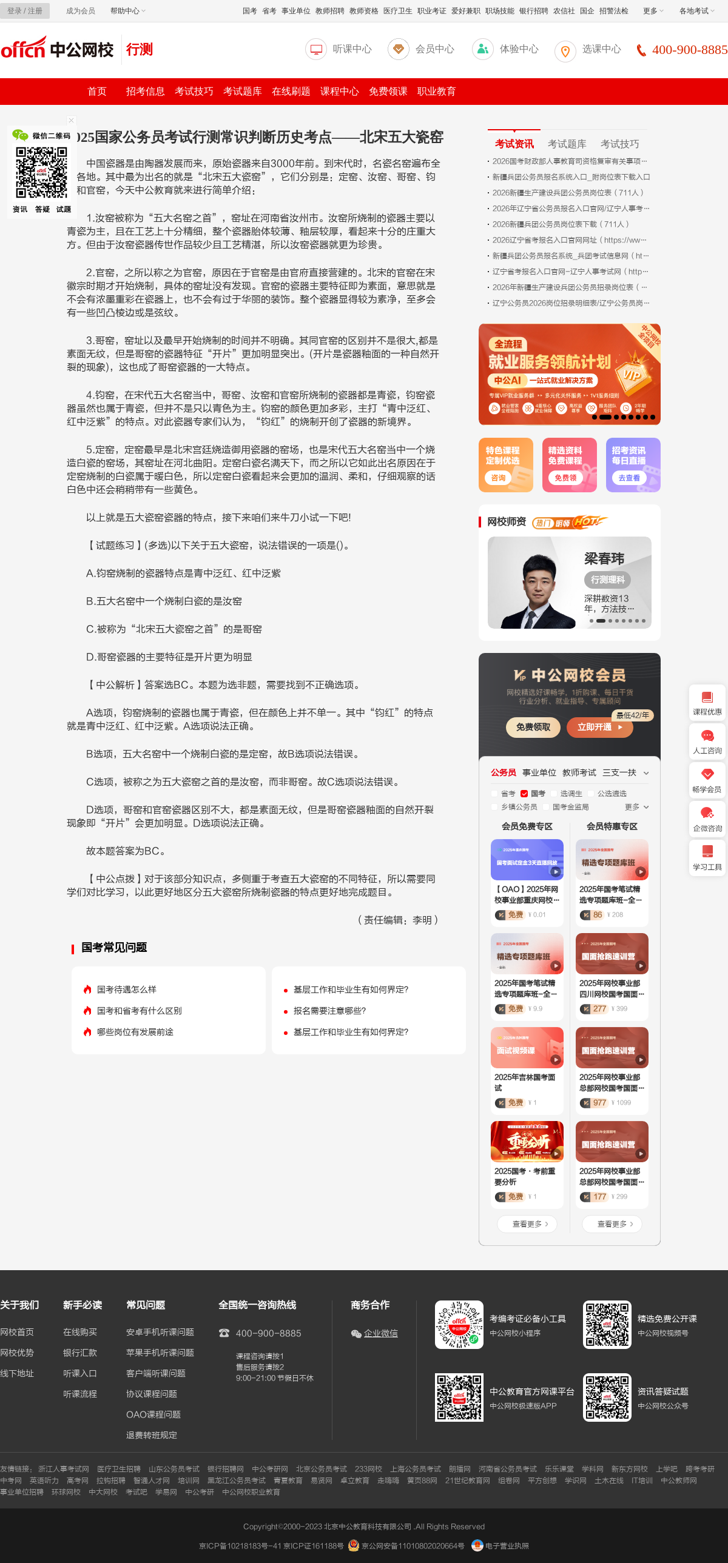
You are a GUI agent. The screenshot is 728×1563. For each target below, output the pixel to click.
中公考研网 (270, 1469)
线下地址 (17, 1374)
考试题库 (242, 91)
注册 (35, 11)
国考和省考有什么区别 (139, 1011)
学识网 (576, 1480)
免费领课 (388, 91)
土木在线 (609, 1480)
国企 (587, 11)
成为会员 (80, 11)
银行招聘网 (225, 1469)
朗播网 (460, 1469)
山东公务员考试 (174, 1469)
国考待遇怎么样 (127, 990)
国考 (250, 11)
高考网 (78, 1480)
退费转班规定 (151, 1435)
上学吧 (667, 1469)
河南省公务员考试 (508, 1469)
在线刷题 (291, 91)
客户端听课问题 (156, 1374)
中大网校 (103, 1492)
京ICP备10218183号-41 (240, 1546)
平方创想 (542, 1480)
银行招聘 (533, 11)
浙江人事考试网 (63, 1469)
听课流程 (80, 1394)
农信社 (564, 11)
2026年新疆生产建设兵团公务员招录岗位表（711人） (571, 287)
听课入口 (80, 1374)
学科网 (593, 1469)
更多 (653, 11)
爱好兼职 (465, 11)
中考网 (11, 1480)
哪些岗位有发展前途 (135, 1032)
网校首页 (17, 1332)
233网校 (368, 1469)
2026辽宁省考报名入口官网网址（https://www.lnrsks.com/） (571, 240)
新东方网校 (630, 1469)
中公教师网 (679, 1480)
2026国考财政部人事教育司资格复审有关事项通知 (571, 161)
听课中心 (352, 49)
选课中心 (601, 49)
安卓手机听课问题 (160, 1332)
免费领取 (533, 727)
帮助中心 (128, 11)
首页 (97, 91)
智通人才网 (151, 1480)
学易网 (166, 1492)
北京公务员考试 (321, 1469)
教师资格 (364, 11)
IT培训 (642, 1480)
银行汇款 (80, 1353)
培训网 (189, 1480)
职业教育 (436, 91)
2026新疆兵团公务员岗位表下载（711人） (562, 224)
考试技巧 (194, 91)
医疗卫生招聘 (119, 1469)
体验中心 (519, 49)
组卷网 (509, 1480)
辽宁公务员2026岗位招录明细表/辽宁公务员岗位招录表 (571, 303)
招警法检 (614, 11)
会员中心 (435, 49)
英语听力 (44, 1480)
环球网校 (66, 1492)
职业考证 (432, 11)
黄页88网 (422, 1480)
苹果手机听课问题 (160, 1353)
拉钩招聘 (111, 1480)
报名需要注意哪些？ (332, 1011)
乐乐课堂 (559, 1469)
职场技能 (499, 11)
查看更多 (527, 1224)
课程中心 (339, 91)
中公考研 (199, 1492)
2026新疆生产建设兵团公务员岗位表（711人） (569, 193)
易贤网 (321, 1480)
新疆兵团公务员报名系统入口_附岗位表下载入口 (571, 177)
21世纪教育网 (467, 1480)
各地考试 (697, 11)
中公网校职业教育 (251, 1492)
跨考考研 (700, 1469)
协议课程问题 (151, 1394)
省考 (269, 11)
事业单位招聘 (22, 1492)
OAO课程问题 (153, 1415)
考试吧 (136, 1492)
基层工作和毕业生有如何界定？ (353, 990)
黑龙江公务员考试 (236, 1480)
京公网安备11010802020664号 (413, 1546)
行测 (139, 49)
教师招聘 (330, 11)
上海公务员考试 (415, 1469)
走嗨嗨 (388, 1480)
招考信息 (145, 91)
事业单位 (296, 11)
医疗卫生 (398, 11)
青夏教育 (288, 1480)
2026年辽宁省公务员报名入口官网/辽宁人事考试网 (571, 208)
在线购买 (80, 1332)
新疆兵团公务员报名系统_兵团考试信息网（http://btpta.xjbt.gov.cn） (571, 256)
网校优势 (17, 1353)
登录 (14, 11)
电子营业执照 (500, 1546)
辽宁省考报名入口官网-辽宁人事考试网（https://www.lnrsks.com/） (571, 271)
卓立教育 (354, 1480)
